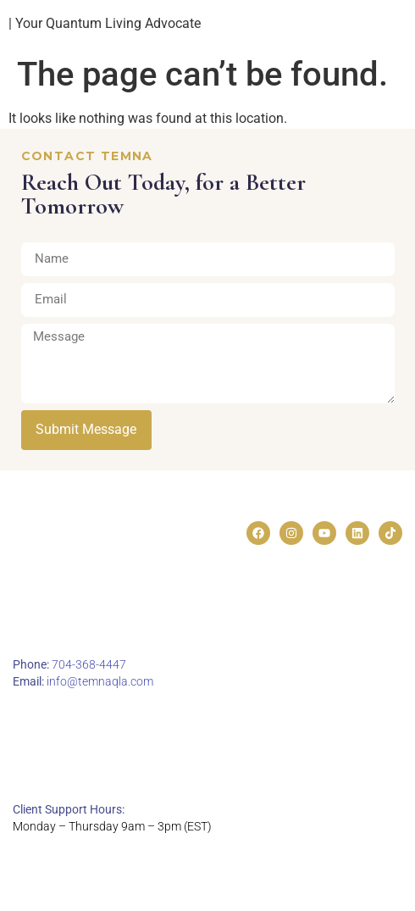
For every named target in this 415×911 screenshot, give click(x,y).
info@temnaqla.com (100, 681)
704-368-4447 (89, 664)
